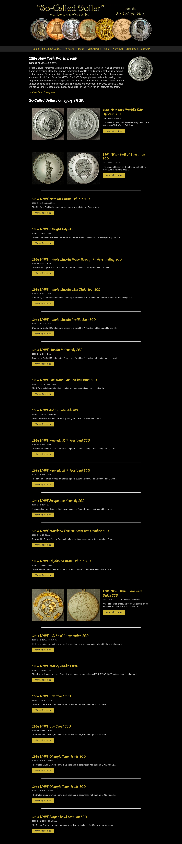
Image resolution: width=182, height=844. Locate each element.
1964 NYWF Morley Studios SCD (55, 640)
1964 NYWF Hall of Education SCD (113, 148)
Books (80, 48)
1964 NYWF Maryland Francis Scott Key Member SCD (70, 513)
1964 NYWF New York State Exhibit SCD (61, 186)
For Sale (69, 48)
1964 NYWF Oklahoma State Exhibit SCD (61, 543)
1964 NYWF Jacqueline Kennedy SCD (58, 483)
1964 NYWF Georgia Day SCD (53, 215)
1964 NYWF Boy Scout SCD (51, 670)
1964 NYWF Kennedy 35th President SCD (61, 424)
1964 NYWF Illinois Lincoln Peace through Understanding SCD (77, 245)
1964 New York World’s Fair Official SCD (118, 111)
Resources (132, 48)
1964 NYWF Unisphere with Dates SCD (116, 573)
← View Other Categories (42, 92)
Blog (106, 48)
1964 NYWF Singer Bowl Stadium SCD (59, 789)
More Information (101, 127)
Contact (145, 48)
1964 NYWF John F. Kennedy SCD (55, 394)
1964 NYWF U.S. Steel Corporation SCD (60, 610)
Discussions (94, 48)
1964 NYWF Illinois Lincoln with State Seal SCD (66, 275)
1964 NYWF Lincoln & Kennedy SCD (57, 335)
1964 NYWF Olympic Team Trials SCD (59, 729)
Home (35, 48)
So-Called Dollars (51, 48)
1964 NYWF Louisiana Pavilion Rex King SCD (64, 364)
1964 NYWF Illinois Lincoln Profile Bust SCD (64, 305)
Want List (117, 48)
